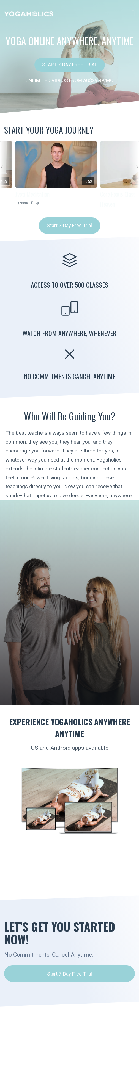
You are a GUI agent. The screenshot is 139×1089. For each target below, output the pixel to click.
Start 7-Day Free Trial (69, 65)
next (134, 173)
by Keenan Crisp (27, 202)
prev (5, 173)
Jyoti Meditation (32, 194)
